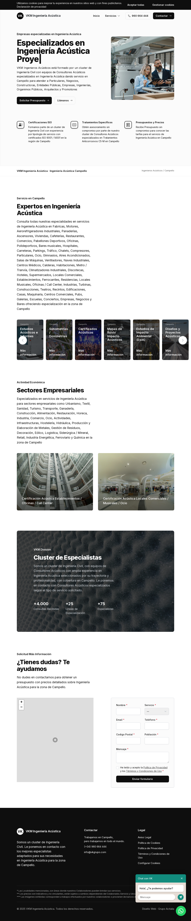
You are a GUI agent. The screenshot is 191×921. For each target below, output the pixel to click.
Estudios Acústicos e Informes (29, 332)
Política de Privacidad (155, 767)
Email (120, 719)
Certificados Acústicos (87, 330)
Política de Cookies (149, 842)
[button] (183, 340)
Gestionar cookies (163, 4)
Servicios (112, 15)
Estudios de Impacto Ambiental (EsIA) (145, 334)
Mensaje (122, 749)
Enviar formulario (142, 779)
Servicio (150, 705)
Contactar (163, 15)
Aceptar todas (135, 4)
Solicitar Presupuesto (34, 100)
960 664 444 (138, 15)
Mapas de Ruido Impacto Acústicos (114, 334)
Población (151, 734)
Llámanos (64, 100)
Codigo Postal (125, 734)
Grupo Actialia (166, 908)
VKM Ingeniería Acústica (39, 15)
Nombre (121, 705)
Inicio (96, 15)
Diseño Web (149, 908)
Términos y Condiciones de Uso (144, 771)
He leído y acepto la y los (143, 769)
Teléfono (151, 719)
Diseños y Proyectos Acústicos (173, 332)
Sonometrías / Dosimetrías (58, 332)
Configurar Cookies (149, 863)
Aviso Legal (144, 837)
